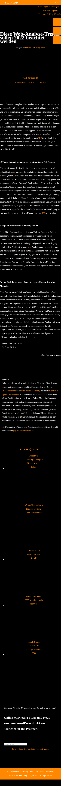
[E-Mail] (17, 92)
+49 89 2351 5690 (10, 3)
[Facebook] (5, 92)
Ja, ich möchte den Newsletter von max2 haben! (30, 749)
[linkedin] (55, 2)
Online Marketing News (35, 48)
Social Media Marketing (30, 391)
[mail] (57, 2)
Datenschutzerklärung (18, 775)
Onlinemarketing (9, 391)
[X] (8, 92)
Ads (15, 176)
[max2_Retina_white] (12, 8)
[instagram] (53, 2)
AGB (41, 775)
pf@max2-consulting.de (23, 431)
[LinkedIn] (11, 92)
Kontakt (48, 775)
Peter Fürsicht (32, 78)
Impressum (33, 775)
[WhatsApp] (14, 92)
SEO (40, 138)
